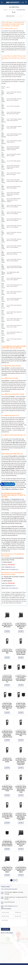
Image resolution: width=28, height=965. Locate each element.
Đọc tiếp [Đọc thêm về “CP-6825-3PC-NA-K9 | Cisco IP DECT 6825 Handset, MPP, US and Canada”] (7, 795)
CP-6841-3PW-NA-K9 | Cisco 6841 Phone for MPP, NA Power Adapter (20, 870)
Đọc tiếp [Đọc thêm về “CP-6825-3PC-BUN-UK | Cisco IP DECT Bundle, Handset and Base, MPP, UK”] (21, 712)
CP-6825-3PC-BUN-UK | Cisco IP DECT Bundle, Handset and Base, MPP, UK (21, 706)
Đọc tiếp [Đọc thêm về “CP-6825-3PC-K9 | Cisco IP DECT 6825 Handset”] (7, 767)
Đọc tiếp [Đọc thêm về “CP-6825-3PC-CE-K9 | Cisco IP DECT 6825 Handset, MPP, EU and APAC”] (21, 740)
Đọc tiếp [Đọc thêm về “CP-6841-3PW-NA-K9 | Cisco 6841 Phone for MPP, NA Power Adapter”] (21, 875)
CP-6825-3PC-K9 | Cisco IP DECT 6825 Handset (7, 760)
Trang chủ (5, 9)
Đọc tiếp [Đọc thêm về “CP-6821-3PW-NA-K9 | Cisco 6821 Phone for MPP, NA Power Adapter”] (21, 631)
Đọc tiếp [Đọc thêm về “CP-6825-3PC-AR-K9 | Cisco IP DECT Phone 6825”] (7, 657)
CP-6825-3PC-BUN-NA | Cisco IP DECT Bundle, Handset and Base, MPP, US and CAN (7, 706)
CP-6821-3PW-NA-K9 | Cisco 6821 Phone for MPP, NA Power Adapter (20, 626)
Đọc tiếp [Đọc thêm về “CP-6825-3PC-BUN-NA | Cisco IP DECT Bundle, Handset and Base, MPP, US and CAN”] (7, 712)
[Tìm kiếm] (20, 2)
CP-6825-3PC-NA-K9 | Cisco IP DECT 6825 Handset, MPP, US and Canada (7, 788)
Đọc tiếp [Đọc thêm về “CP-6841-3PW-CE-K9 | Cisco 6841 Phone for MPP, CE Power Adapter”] (7, 875)
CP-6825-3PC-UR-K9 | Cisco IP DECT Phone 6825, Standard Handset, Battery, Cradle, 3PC (21, 816)
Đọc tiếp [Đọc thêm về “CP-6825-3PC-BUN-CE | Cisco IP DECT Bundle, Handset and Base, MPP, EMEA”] (21, 685)
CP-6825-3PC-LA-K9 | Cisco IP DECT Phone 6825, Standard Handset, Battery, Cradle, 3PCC (21, 761)
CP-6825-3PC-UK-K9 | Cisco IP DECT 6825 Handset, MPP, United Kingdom (7, 816)
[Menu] (2, 2)
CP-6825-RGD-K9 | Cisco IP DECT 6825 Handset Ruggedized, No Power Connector (7, 843)
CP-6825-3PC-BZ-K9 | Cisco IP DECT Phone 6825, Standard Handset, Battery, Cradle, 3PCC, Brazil (7, 734)
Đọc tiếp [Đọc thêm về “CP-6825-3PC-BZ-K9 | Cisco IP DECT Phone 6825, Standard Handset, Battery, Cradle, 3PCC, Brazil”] (7, 740)
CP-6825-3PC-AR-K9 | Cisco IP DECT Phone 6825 (7, 651)
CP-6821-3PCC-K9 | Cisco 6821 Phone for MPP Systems (7, 625)
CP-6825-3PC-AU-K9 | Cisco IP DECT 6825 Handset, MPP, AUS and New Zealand (21, 652)
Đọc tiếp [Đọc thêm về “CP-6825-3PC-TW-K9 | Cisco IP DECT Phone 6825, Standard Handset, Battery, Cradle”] (21, 795)
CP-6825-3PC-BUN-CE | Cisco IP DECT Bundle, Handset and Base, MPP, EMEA (20, 678)
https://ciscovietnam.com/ (12, 569)
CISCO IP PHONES (12, 9)
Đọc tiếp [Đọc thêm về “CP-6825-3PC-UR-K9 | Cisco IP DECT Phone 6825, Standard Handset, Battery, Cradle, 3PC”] (21, 822)
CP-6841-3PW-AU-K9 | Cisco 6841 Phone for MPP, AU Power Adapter (20, 843)
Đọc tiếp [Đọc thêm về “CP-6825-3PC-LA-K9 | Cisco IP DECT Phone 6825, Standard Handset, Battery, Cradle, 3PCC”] (21, 767)
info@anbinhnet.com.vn (10, 567)
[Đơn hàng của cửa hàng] (14, 16)
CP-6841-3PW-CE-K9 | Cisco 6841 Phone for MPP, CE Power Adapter (7, 870)
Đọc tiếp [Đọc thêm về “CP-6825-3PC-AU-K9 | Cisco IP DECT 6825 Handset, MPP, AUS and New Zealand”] (21, 657)
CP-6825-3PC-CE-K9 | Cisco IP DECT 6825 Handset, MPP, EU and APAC (21, 733)
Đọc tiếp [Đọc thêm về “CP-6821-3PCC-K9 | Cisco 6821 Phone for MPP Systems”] (7, 631)
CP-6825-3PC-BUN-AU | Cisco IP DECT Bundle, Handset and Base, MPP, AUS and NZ (7, 679)
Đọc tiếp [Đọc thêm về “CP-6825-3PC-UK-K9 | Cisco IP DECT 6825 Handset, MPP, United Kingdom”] (7, 822)
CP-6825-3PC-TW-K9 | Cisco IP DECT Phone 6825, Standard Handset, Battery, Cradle (20, 789)
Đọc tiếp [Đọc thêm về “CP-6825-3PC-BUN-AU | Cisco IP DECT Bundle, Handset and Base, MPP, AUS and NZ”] (7, 685)
